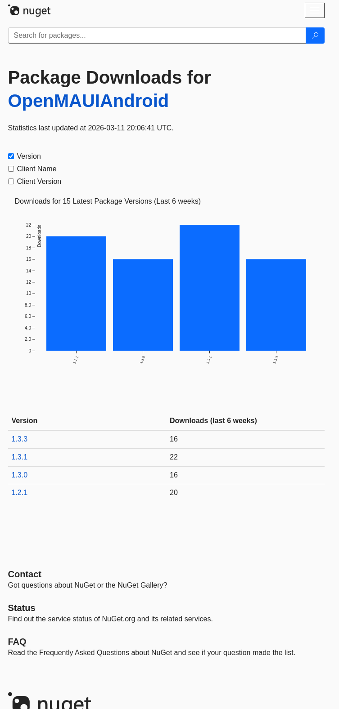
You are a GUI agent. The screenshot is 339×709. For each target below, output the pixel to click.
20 (174, 492)
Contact (24, 574)
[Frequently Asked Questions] (17, 642)
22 (174, 457)
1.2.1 (20, 492)
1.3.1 (20, 457)
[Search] (315, 35)
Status (22, 608)
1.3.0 (20, 475)
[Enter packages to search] (157, 35)
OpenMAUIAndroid (88, 101)
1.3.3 (20, 439)
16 (174, 439)
